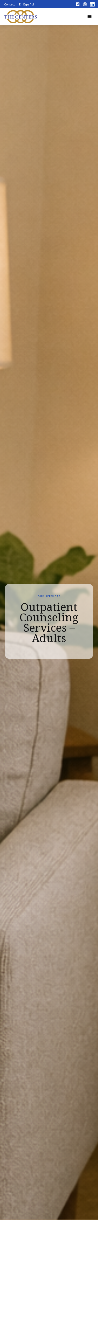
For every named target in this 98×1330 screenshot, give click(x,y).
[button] (89, 16)
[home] (20, 16)
